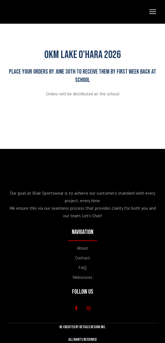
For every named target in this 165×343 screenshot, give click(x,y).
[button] (76, 308)
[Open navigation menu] (152, 11)
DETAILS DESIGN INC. (92, 327)
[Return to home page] (25, 12)
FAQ (82, 267)
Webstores (82, 277)
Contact (82, 257)
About (82, 248)
